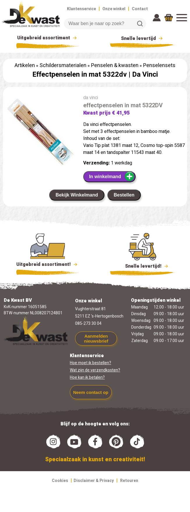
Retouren (129, 481)
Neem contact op (90, 392)
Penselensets (159, 65)
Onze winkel (113, 9)
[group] (40, 132)
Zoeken (140, 23)
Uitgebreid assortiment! (47, 264)
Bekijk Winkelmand (77, 194)
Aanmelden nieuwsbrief (96, 338)
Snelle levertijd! (142, 266)
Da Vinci (145, 74)
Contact (140, 9)
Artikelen (25, 65)
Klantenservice (81, 9)
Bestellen (124, 194)
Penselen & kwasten (114, 65)
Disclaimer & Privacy (94, 481)
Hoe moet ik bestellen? (90, 363)
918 (168, 19)
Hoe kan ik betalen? (87, 377)
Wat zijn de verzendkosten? (95, 370)
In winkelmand (112, 176)
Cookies (60, 481)
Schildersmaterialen (63, 65)
